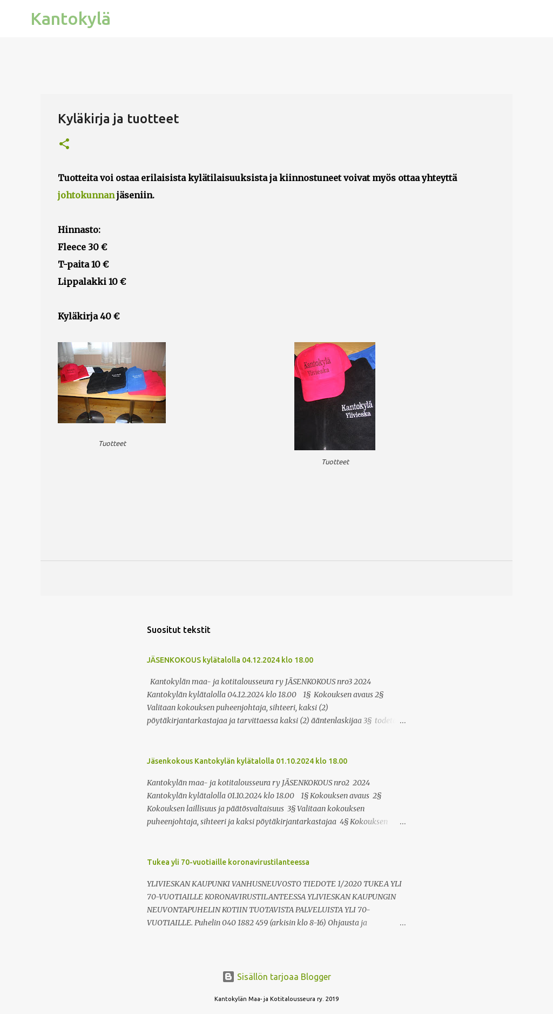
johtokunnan (86, 195)
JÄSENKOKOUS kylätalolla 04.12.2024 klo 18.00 (230, 660)
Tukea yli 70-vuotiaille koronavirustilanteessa (228, 862)
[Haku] (125, 19)
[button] (64, 144)
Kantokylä (70, 18)
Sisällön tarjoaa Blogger (276, 977)
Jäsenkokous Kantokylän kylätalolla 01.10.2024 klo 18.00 (247, 761)
